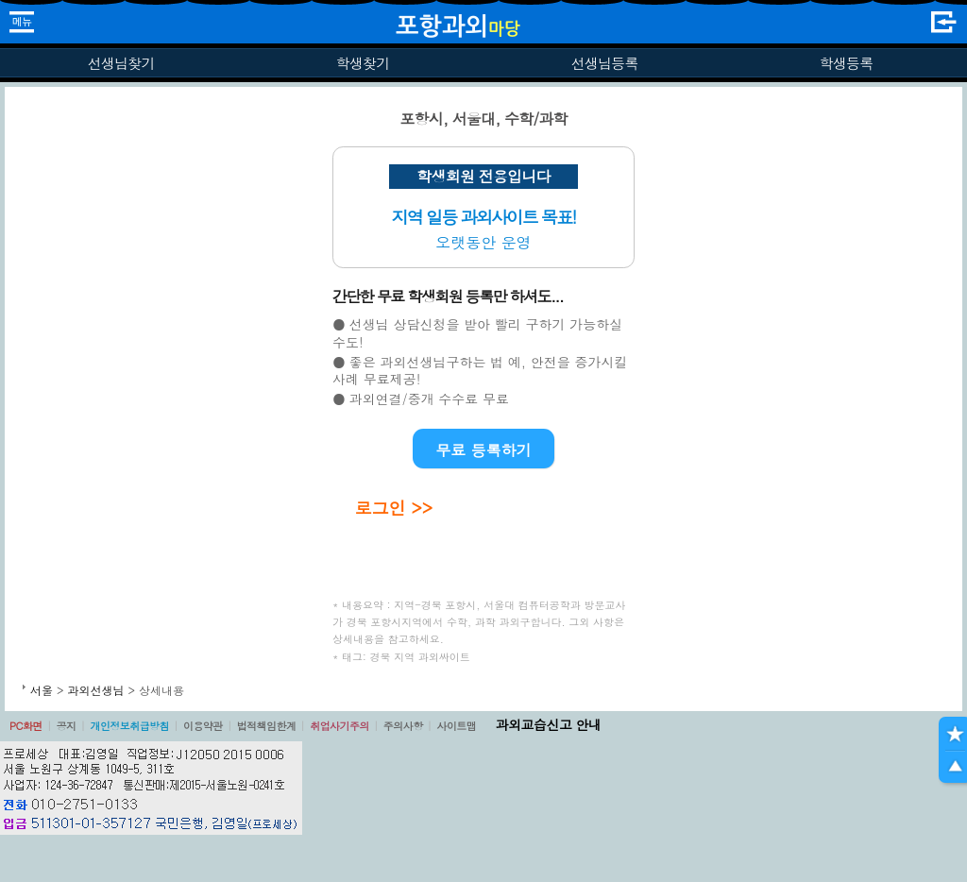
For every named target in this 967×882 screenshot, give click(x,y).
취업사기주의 (339, 726)
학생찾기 (363, 63)
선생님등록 (603, 63)
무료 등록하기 (483, 450)
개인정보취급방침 (129, 726)
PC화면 (25, 726)
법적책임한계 (267, 726)
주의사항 (403, 726)
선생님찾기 (120, 63)
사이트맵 (456, 726)
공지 (66, 726)
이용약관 (203, 726)
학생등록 (847, 63)
